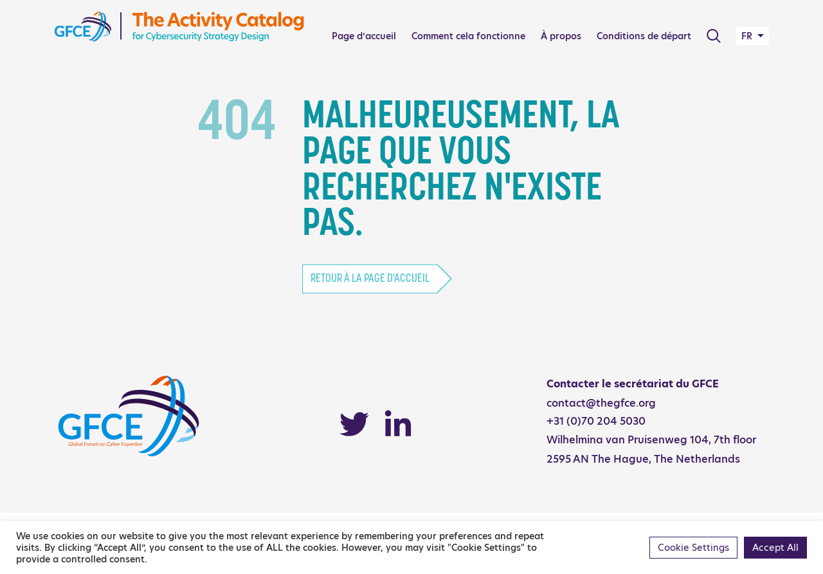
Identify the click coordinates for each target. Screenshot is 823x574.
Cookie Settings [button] (693, 547)
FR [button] (748, 36)
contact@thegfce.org (601, 403)
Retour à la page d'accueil (370, 279)
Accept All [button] (775, 547)
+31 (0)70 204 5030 (596, 421)
